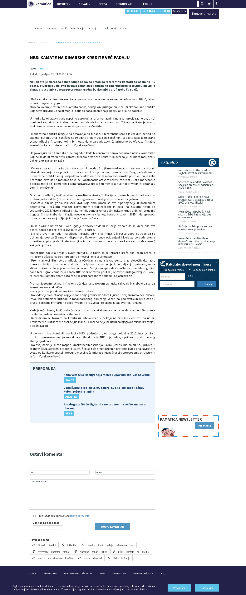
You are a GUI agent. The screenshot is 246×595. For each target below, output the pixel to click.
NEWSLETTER (50, 573)
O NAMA (32, 573)
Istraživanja (77, 28)
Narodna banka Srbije (92, 551)
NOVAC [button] (84, 4)
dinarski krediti (45, 544)
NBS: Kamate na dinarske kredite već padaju (80, 57)
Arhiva (123, 28)
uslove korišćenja (79, 515)
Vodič (64, 28)
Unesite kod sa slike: (46, 522)
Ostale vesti (109, 28)
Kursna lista (179, 11)
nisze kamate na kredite (133, 551)
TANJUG (41, 68)
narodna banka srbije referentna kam (109, 544)
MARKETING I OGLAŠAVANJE (78, 573)
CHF (163, 11)
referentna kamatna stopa (52, 551)
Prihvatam (179, 588)
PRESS (102, 573)
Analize (38, 28)
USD (148, 11)
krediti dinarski (91, 558)
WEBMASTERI (119, 573)
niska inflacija (120, 558)
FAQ (163, 573)
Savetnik (51, 28)
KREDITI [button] (63, 4)
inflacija (70, 544)
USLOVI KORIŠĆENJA (143, 573)
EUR (132, 11)
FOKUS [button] (149, 4)
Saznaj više (207, 588)
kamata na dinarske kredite (54, 558)
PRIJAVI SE (204, 425)
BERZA (103, 4)
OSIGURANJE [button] (125, 4)
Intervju (93, 28)
